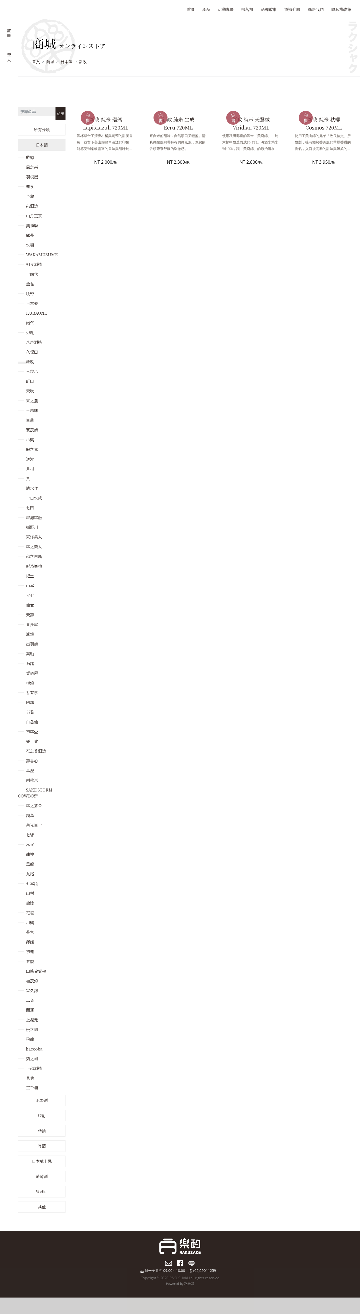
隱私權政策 (341, 9)
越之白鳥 (34, 556)
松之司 (32, 1029)
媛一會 (32, 741)
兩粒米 (32, 780)
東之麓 (32, 400)
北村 (30, 469)
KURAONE (36, 313)
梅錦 (30, 683)
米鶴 (30, 439)
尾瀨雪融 (34, 517)
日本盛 (32, 303)
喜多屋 (32, 624)
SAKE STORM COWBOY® (35, 793)
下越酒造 (34, 1068)
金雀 (30, 284)
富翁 (30, 420)
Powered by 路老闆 (180, 1283)
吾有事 (32, 692)
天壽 (30, 615)
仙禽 (30, 605)
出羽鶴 (32, 644)
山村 (30, 893)
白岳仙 (32, 722)
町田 (30, 381)
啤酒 (42, 1146)
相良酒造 (34, 264)
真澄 (30, 770)
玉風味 (32, 410)
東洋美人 (34, 537)
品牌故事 (269, 9)
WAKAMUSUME (42, 255)
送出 (60, 113)
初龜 (30, 951)
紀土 (30, 576)
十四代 (32, 274)
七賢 (30, 835)
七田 (30, 508)
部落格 (247, 9)
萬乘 (30, 844)
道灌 (30, 459)
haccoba (34, 1049)
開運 (30, 1010)
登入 (9, 57)
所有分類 (42, 129)
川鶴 (30, 922)
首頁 (191, 9)
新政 (83, 61)
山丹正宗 (34, 216)
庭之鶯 (32, 449)
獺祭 (30, 323)
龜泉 (30, 186)
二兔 (30, 1000)
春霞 (30, 961)
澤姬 (30, 942)
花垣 (30, 913)
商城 (50, 61)
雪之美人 (34, 546)
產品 (206, 9)
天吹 (30, 391)
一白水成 (34, 498)
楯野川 (32, 527)
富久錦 (32, 990)
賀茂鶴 (32, 430)
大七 (30, 595)
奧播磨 (32, 225)
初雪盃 (32, 731)
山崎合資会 (36, 971)
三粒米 (32, 371)
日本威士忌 (42, 1161)
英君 (30, 712)
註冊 (9, 33)
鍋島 (30, 815)
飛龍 (30, 1039)
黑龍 (30, 864)
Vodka (42, 1191)
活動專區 (226, 9)
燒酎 (42, 1115)
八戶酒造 (34, 342)
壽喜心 (32, 761)
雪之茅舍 (34, 805)
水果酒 (42, 1100)
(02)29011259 (204, 1270)
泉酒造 (32, 206)
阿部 (30, 702)
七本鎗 (32, 883)
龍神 (30, 854)
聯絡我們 (316, 9)
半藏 (30, 196)
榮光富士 (34, 825)
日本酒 (66, 61)
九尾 (30, 874)
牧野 (30, 293)
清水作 (32, 488)
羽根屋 (32, 177)
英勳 (30, 654)
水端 (30, 245)
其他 (30, 1078)
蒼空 (30, 932)
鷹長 (30, 235)
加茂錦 (32, 981)
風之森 (32, 167)
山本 (30, 585)
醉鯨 (30, 157)
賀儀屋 (32, 673)
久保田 (32, 352)
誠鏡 (30, 634)
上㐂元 (32, 1020)
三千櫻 (32, 1088)
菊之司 (32, 1058)
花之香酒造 (36, 751)
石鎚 (30, 663)
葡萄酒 (42, 1176)
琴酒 (42, 1131)
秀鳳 (30, 332)
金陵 (30, 903)
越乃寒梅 (34, 566)
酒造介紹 (292, 9)
